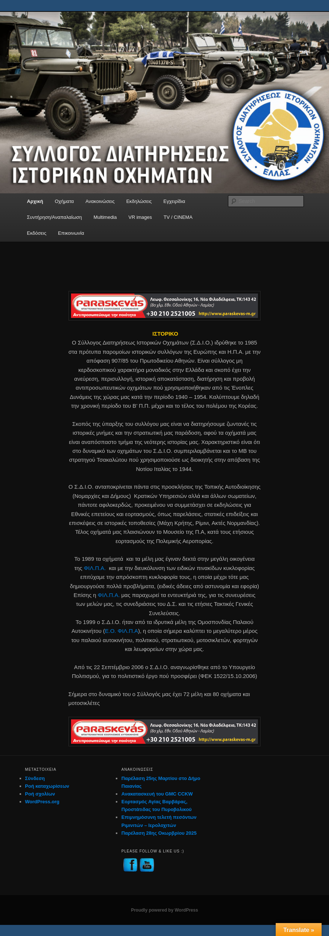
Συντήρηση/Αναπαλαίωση (54, 217)
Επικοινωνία (71, 233)
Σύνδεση (35, 778)
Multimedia (105, 217)
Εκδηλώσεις (139, 201)
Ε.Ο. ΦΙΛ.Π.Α (121, 631)
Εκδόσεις (36, 233)
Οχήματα (64, 201)
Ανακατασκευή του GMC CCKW (157, 794)
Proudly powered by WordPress (164, 910)
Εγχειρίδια (174, 201)
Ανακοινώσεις (100, 201)
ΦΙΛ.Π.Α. (95, 568)
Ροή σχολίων (40, 794)
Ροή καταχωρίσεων (47, 786)
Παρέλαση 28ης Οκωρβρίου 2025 (159, 833)
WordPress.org (42, 801)
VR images (140, 217)
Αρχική (35, 201)
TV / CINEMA (178, 217)
